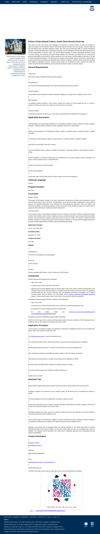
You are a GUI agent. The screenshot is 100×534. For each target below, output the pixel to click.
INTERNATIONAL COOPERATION (81, 2)
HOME (7, 2)
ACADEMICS (44, 2)
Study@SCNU (24, 517)
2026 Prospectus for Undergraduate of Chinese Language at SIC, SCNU (17, 73)
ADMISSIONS (34, 2)
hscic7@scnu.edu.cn (49, 462)
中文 (59, 517)
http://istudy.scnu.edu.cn (38, 336)
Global (49, 517)
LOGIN (54, 517)
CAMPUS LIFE (65, 2)
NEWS (25, 2)
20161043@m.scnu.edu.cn (35, 462)
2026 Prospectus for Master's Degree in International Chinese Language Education (16, 67)
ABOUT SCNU (16, 2)
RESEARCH (54, 2)
